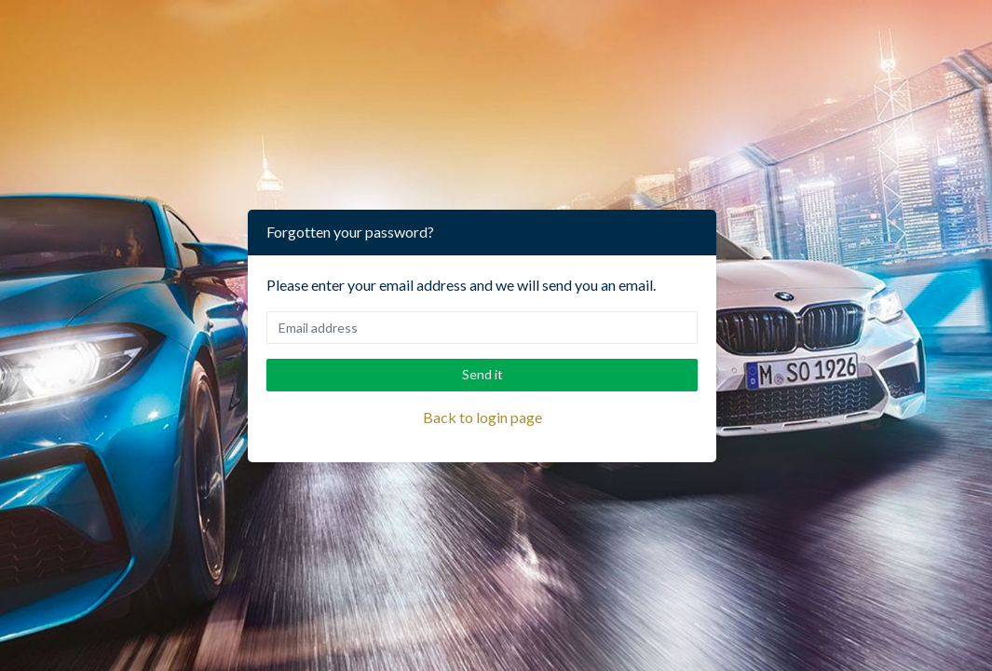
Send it (482, 374)
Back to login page (482, 417)
